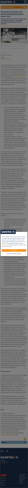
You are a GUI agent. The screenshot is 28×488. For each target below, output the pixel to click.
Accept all (14, 250)
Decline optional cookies (14, 253)
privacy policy (5, 245)
